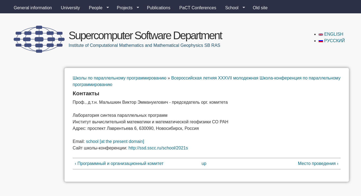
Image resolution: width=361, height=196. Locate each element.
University (70, 7)
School (233, 7)
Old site (260, 7)
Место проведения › (318, 163)
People (96, 7)
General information (33, 7)
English (331, 34)
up (204, 163)
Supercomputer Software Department (145, 35)
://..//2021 (158, 148)
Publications (158, 7)
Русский (332, 40)
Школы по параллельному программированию (120, 78)
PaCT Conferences (197, 7)
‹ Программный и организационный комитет (119, 163)
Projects (125, 7)
